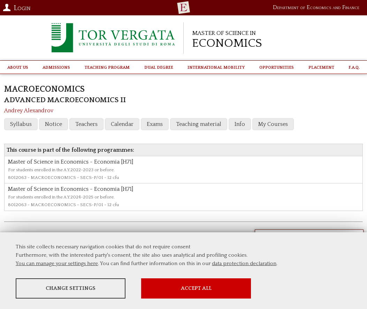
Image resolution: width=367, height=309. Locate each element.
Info (240, 124)
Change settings (70, 288)
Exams (155, 124)
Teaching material (198, 124)
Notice (53, 124)
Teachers (86, 124)
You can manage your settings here (57, 263)
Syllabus (21, 124)
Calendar (122, 124)
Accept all (196, 288)
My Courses (273, 124)
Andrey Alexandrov (28, 110)
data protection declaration (244, 263)
